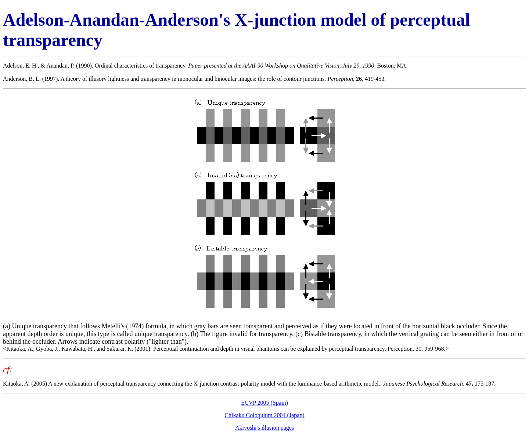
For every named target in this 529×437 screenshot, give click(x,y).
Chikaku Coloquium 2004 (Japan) (264, 415)
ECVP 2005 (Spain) (264, 403)
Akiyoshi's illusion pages (264, 428)
